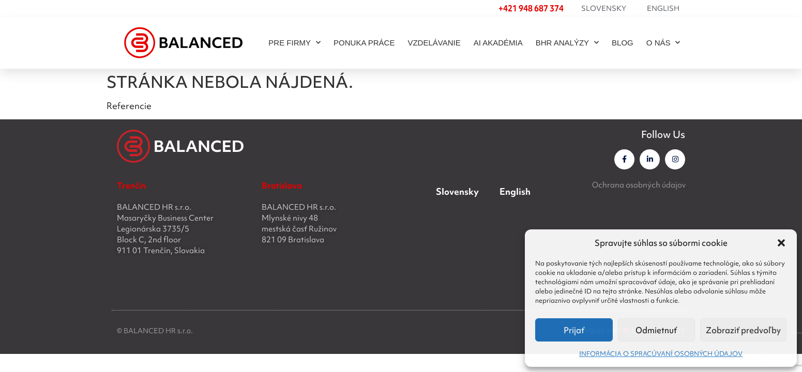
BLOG (622, 42)
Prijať (574, 330)
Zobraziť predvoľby (743, 330)
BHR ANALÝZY (567, 43)
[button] (781, 243)
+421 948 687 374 (531, 8)
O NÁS (663, 43)
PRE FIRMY (294, 43)
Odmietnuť (656, 330)
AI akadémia (498, 42)
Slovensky (603, 8)
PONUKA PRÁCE (364, 42)
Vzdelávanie (433, 42)
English (663, 8)
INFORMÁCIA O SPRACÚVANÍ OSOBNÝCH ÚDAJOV (661, 353)
